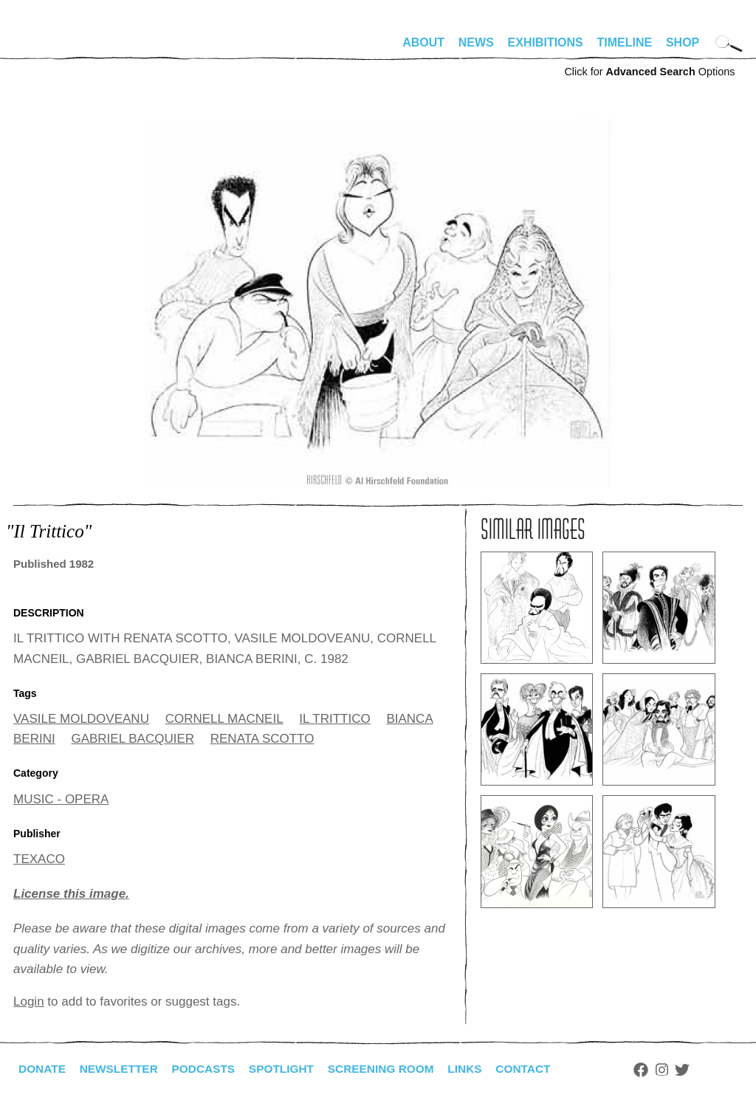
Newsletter (121, 1068)
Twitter (700, 1069)
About (423, 42)
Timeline (625, 42)
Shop (682, 42)
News (476, 42)
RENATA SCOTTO (262, 739)
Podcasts (209, 1068)
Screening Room (392, 1068)
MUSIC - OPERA (61, 799)
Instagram (679, 1069)
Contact (539, 1068)
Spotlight (290, 1068)
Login (28, 1002)
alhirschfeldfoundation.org (57, 49)
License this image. (71, 894)
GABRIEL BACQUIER (132, 739)
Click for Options (649, 72)
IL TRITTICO (334, 719)
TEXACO (39, 859)
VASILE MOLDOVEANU (81, 719)
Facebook (657, 1069)
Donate (42, 1068)
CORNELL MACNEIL (224, 719)
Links (479, 1068)
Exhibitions (545, 42)
